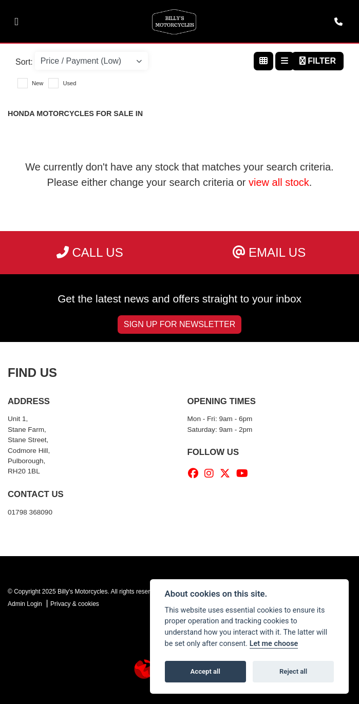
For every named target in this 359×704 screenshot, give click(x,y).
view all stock (279, 182)
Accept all (205, 671)
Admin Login (25, 603)
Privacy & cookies (74, 603)
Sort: (24, 62)
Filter (317, 60)
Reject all (293, 671)
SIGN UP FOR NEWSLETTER (180, 324)
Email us (269, 252)
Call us (89, 252)
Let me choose (274, 643)
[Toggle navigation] (16, 21)
